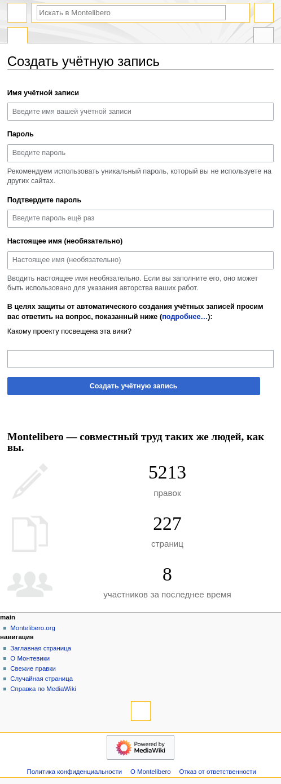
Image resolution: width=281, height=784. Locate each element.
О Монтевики (30, 658)
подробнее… (185, 317)
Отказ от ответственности (217, 771)
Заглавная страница (40, 648)
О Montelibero (150, 771)
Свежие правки (33, 668)
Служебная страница (17, 37)
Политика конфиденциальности (74, 771)
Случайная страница (41, 678)
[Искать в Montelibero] (131, 12)
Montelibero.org (32, 627)
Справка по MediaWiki (43, 688)
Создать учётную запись (134, 386)
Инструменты (263, 37)
